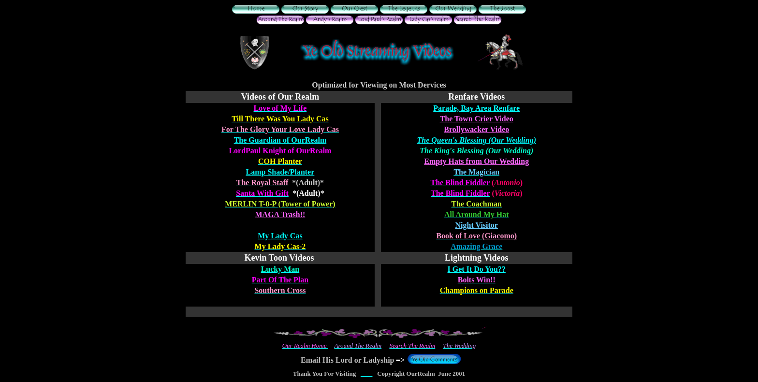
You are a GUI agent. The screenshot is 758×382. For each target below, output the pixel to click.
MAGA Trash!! (280, 214)
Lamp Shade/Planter (280, 172)
